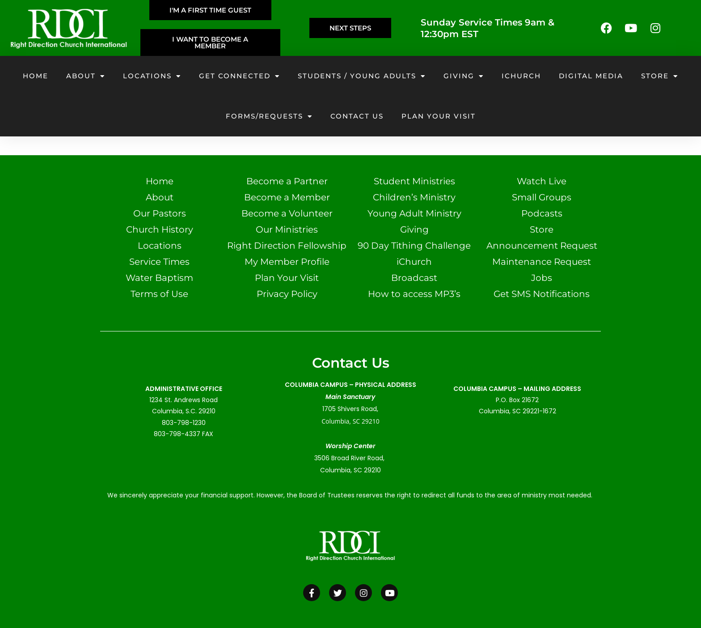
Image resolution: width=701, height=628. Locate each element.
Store (659, 76)
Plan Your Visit (287, 277)
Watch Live (541, 181)
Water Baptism (159, 277)
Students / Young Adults (362, 76)
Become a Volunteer (287, 213)
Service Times (159, 261)
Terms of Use (159, 294)
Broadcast (414, 277)
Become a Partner (287, 181)
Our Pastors (159, 213)
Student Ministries (414, 181)
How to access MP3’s (414, 294)
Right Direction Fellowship (286, 245)
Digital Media (591, 76)
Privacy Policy (287, 294)
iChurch (521, 76)
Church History (159, 229)
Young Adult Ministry (414, 213)
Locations (152, 76)
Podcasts (541, 213)
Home (35, 76)
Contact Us (357, 116)
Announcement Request (541, 245)
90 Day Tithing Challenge (414, 245)
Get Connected (239, 76)
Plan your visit (438, 116)
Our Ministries (287, 229)
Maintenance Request (541, 261)
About (85, 76)
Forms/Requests (269, 116)
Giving (463, 76)
